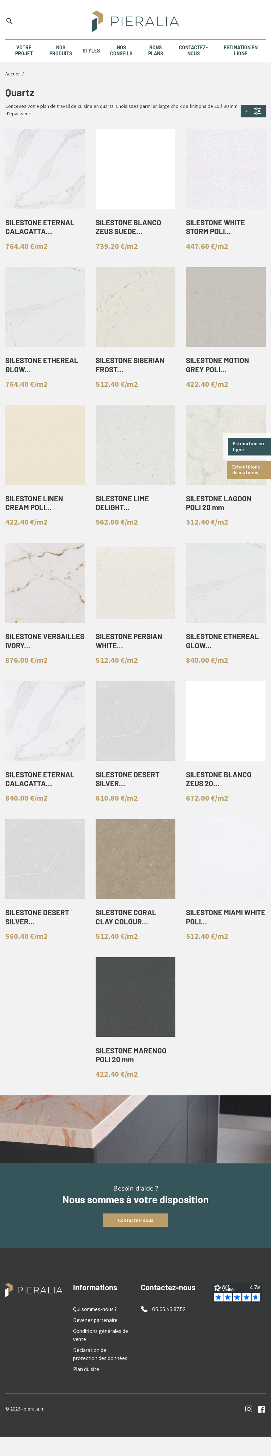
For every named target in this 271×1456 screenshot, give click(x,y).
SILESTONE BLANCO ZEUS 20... (221, 795)
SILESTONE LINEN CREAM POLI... (36, 512)
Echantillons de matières (246, 470)
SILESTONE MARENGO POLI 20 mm (134, 1078)
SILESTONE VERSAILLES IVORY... (41, 654)
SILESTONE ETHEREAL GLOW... (44, 371)
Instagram (249, 1428)
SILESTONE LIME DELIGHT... (124, 512)
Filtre (242, 111)
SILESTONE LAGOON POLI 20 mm (221, 512)
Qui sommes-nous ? (93, 1332)
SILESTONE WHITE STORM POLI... (218, 230)
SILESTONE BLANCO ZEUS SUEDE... (131, 230)
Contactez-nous (135, 1243)
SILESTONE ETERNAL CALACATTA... (42, 230)
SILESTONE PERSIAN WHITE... (132, 654)
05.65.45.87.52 (167, 1332)
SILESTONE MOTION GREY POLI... (220, 371)
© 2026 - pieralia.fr (24, 1427)
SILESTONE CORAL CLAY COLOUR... (128, 937)
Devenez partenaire (94, 1343)
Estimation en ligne (249, 446)
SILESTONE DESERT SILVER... (130, 795)
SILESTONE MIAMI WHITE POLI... (217, 937)
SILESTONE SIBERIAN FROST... (133, 371)
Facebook (261, 1428)
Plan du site (85, 1388)
